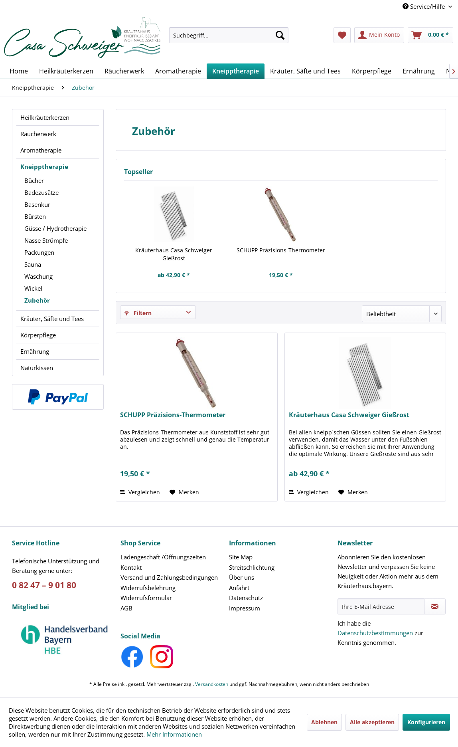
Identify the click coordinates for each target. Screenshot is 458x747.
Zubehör (37, 300)
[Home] (19, 71)
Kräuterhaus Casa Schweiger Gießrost (173, 254)
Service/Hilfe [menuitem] (424, 6)
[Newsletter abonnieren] (435, 606)
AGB (126, 608)
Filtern (138, 313)
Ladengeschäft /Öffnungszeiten (163, 557)
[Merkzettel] (342, 35)
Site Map (241, 557)
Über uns (241, 577)
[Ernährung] (418, 71)
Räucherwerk (38, 134)
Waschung (38, 276)
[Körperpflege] (371, 71)
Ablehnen (324, 722)
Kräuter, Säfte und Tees (52, 319)
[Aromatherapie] (178, 71)
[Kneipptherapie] (236, 71)
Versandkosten (211, 684)
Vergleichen (140, 492)
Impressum (244, 608)
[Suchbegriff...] (228, 35)
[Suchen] (280, 35)
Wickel (33, 288)
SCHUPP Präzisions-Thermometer (281, 250)
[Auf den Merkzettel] (184, 492)
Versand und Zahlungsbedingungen (169, 577)
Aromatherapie (40, 150)
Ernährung (34, 351)
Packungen (39, 252)
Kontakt (131, 567)
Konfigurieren (426, 722)
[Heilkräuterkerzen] (66, 71)
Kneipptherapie (44, 166)
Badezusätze (41, 192)
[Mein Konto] (379, 35)
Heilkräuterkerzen (44, 117)
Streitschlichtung (251, 567)
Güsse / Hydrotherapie (55, 228)
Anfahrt (239, 588)
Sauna (32, 264)
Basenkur (37, 204)
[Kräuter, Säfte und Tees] (305, 71)
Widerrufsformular (146, 598)
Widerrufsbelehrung (148, 588)
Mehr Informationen (174, 734)
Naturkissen (36, 368)
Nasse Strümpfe (46, 240)
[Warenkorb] (430, 35)
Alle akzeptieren (372, 722)
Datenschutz (246, 598)
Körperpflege (38, 335)
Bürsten (35, 216)
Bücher (34, 180)
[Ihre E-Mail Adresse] (381, 606)
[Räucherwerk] (124, 71)
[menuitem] (228, 39)
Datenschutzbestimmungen (375, 633)
